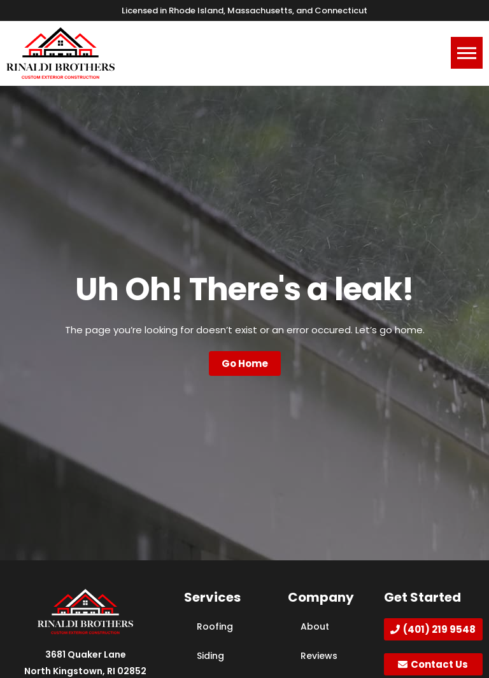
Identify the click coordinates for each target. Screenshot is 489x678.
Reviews (319, 655)
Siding (210, 655)
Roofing (215, 626)
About (315, 626)
